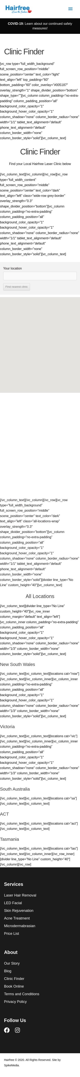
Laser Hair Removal (20, 895)
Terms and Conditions (21, 994)
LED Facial (13, 903)
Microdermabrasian (19, 926)
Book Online (14, 986)
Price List (11, 934)
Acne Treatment (17, 918)
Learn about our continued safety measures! (40, 26)
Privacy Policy (15, 1002)
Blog (7, 971)
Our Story (12, 963)
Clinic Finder (14, 979)
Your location (12, 268)
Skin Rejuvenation (18, 911)
